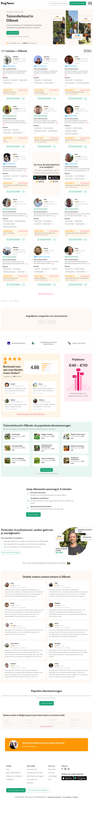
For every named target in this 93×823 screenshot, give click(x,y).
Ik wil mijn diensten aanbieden (38, 790)
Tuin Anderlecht (74, 720)
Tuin (10, 301)
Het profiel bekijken (13, 98)
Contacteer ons (32, 779)
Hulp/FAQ (30, 783)
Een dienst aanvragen (78, 3)
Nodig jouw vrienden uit (14, 776)
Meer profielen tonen (46, 294)
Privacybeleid (67, 797)
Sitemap (75, 797)
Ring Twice (4, 301)
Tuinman (41, 322)
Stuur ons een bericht (29, 746)
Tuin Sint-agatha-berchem (55, 723)
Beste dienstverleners (13, 773)
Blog (7, 769)
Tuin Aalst (6, 720)
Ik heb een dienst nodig (16, 790)
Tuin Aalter (28, 720)
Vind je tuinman (13, 33)
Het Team (51, 773)
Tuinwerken (51, 322)
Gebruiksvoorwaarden (55, 797)
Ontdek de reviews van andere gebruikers (31, 414)
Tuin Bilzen (73, 723)
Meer (4, 75)
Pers (49, 779)
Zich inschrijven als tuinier (58, 3)
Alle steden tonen (46, 726)
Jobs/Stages (52, 776)
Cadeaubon (10, 779)
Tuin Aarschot (51, 720)
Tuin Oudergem (29, 723)
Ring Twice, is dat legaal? (35, 776)
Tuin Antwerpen (7, 723)
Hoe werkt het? (32, 769)
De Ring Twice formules (35, 773)
